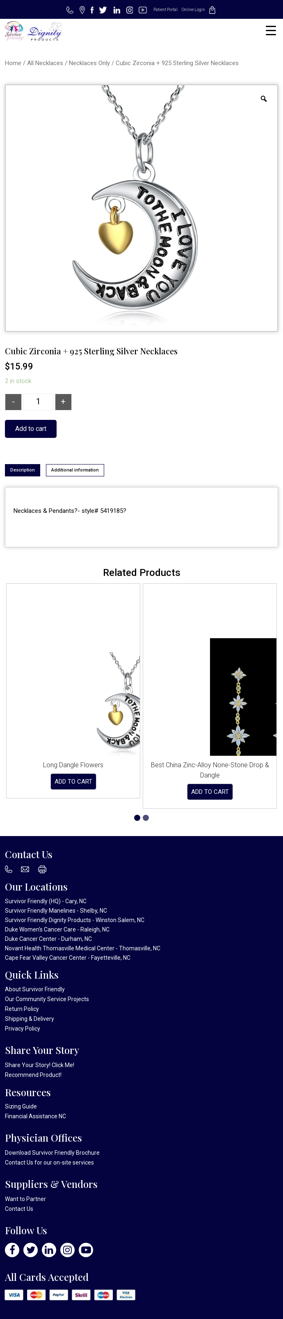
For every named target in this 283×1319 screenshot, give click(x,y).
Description (22, 470)
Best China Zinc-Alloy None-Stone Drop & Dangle (210, 770)
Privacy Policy (22, 1028)
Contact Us (19, 1162)
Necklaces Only (89, 63)
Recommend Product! (33, 1075)
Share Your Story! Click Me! (39, 1065)
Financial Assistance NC (35, 1116)
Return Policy (22, 1009)
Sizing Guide (21, 1106)
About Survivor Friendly (35, 989)
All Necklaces (45, 63)
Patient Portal (165, 9)
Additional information (75, 470)
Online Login (193, 9)
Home (13, 63)
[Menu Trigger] (271, 30)
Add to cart (30, 429)
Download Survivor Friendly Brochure (52, 1152)
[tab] (22, 470)
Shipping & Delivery (29, 1018)
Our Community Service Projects (47, 999)
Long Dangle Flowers (73, 765)
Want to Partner (25, 1199)
